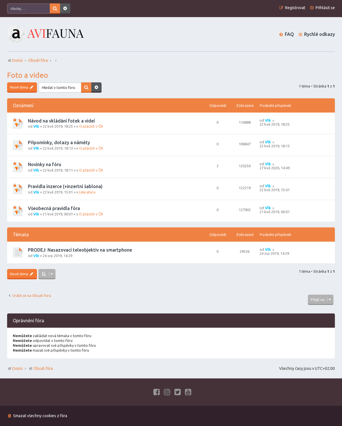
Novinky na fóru (44, 164)
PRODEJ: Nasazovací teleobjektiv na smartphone (80, 249)
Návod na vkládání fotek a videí (61, 120)
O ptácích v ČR (91, 126)
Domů (17, 368)
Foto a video (27, 75)
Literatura (87, 192)
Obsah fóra (40, 368)
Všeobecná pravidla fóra (54, 208)
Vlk (36, 126)
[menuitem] (322, 7)
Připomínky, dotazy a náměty (59, 142)
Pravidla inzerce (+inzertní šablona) (65, 186)
